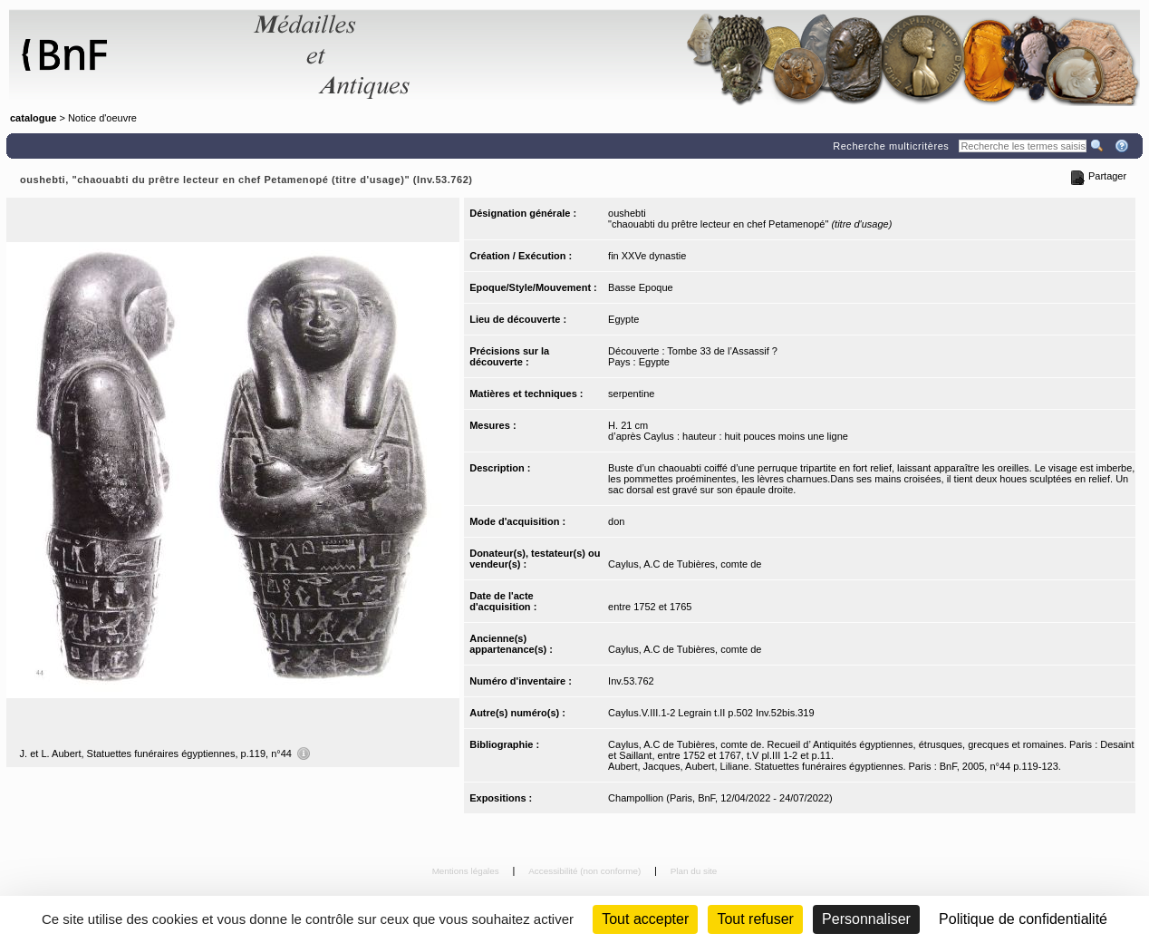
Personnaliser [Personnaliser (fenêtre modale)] (866, 919)
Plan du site (694, 871)
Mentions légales (467, 871)
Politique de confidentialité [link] (1023, 919)
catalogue (33, 117)
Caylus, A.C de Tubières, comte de (684, 564)
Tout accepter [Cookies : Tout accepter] (645, 919)
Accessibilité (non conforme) (585, 871)
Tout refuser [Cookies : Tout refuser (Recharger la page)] (755, 919)
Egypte (623, 319)
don (616, 521)
